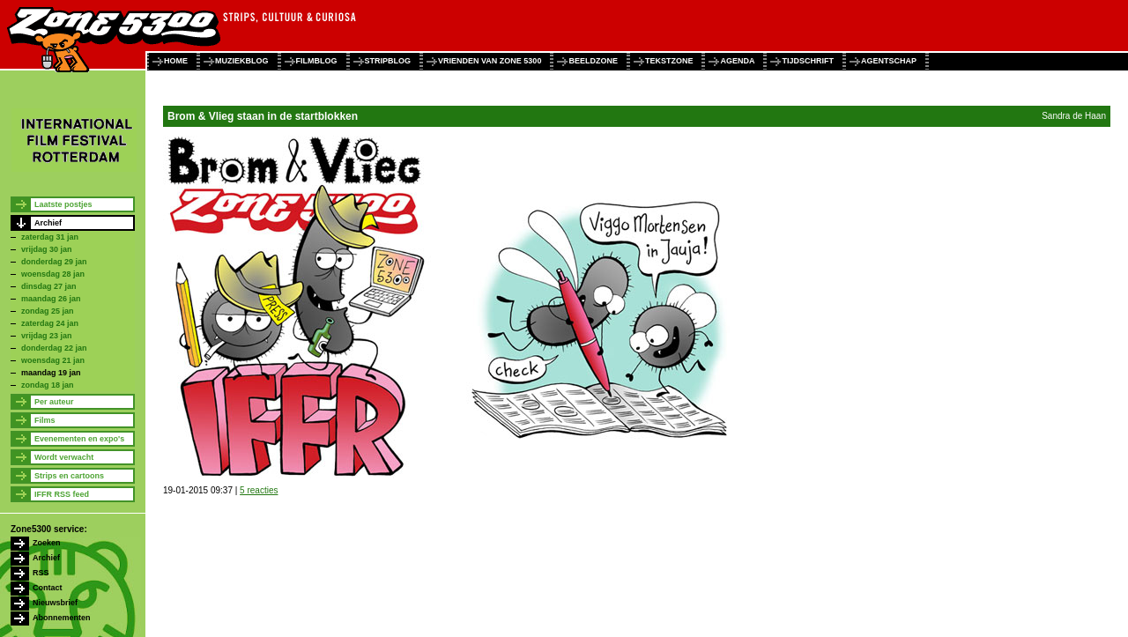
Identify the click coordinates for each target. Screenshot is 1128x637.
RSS (41, 572)
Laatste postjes (63, 204)
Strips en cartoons (69, 475)
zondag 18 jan (47, 385)
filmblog (317, 60)
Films (45, 420)
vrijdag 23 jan (46, 335)
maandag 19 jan (51, 372)
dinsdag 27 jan (49, 286)
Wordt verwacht (63, 457)
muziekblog (242, 60)
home (176, 60)
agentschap (888, 60)
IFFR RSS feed (61, 494)
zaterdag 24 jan (49, 323)
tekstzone (669, 60)
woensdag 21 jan (53, 360)
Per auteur (54, 401)
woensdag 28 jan (53, 274)
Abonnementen (62, 617)
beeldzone (593, 60)
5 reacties (259, 490)
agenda (737, 60)
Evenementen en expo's (79, 438)
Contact (48, 587)
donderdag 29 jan (54, 261)
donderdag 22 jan (54, 348)
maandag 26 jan (51, 298)
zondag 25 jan (47, 311)
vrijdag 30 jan (46, 249)
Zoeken (47, 542)
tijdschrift (808, 60)
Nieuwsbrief (55, 602)
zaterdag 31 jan (49, 237)
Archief (48, 223)
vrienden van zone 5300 (489, 60)
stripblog (388, 60)
